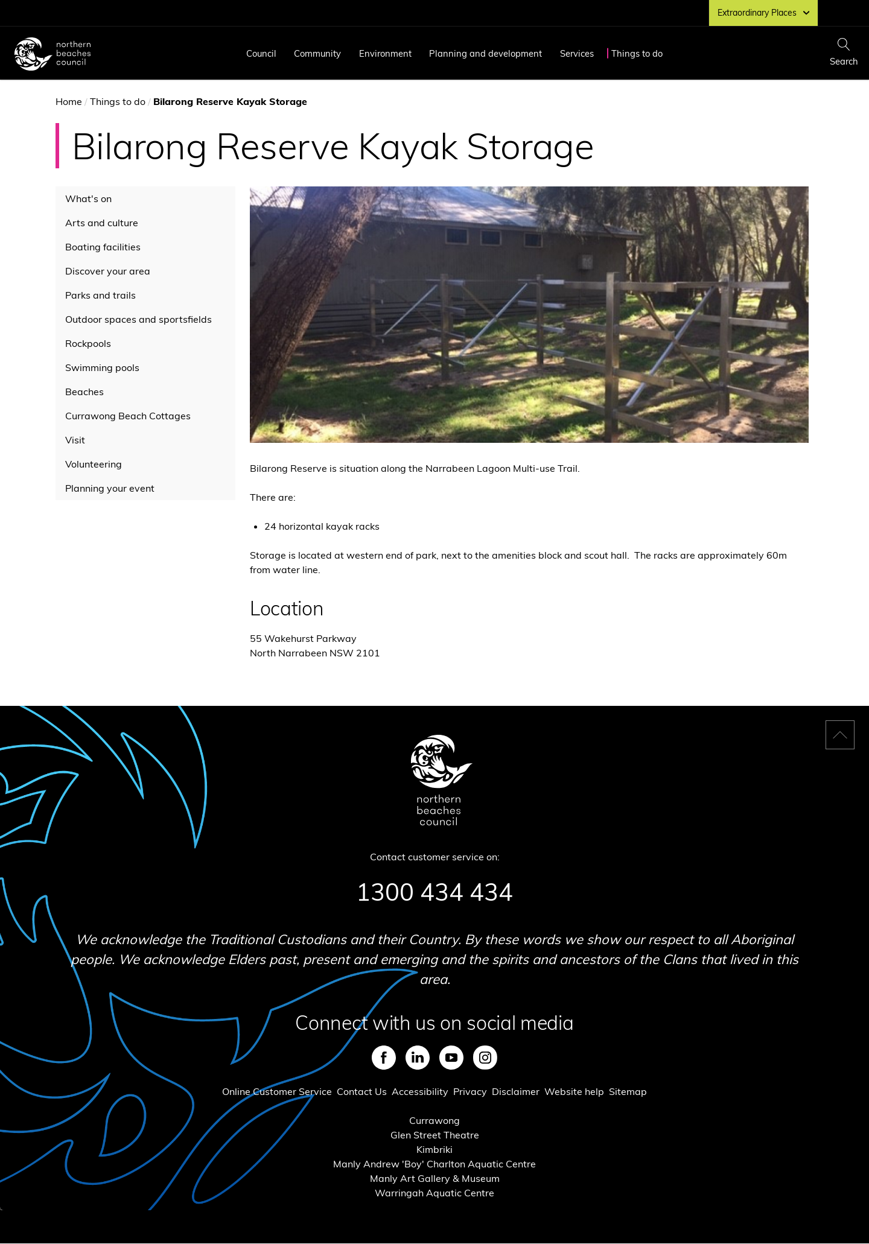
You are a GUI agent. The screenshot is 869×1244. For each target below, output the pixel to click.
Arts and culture (101, 223)
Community (317, 53)
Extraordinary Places (763, 12)
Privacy (470, 1091)
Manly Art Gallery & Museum (435, 1178)
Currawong (434, 1120)
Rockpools (88, 343)
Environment (385, 53)
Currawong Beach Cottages (128, 416)
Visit (75, 440)
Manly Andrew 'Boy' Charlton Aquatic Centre (434, 1164)
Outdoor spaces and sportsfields (138, 319)
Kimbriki (434, 1149)
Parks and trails (100, 295)
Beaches (84, 392)
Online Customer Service (277, 1091)
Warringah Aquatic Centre (434, 1193)
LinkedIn (418, 1058)
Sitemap (628, 1091)
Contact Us (362, 1091)
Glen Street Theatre (434, 1135)
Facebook (384, 1058)
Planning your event (109, 488)
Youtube (451, 1058)
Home (69, 101)
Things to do (637, 53)
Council (261, 53)
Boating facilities (103, 247)
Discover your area (107, 271)
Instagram (485, 1058)
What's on (88, 198)
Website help (574, 1091)
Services (577, 53)
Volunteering (93, 464)
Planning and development (485, 53)
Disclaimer (516, 1091)
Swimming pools (102, 367)
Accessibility (420, 1091)
